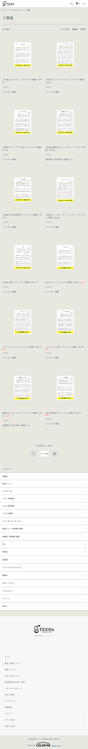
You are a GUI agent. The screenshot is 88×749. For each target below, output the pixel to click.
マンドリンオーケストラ (11, 567)
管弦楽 (5, 552)
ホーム (4, 10)
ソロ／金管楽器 (8, 506)
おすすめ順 (65, 29)
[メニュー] (84, 3)
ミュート (5, 598)
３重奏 (28, 10)
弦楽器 (5, 560)
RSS (6, 695)
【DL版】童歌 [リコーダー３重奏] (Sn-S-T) (20, 282)
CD (3, 544)
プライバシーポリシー (13, 688)
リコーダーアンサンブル (16, 10)
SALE (4, 606)
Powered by (44, 744)
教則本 (5, 575)
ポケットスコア (8, 583)
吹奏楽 (5, 476)
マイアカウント (11, 701)
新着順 (83, 29)
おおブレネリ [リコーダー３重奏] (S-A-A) (65, 282)
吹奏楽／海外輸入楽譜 (10, 536)
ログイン (8, 713)
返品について (10, 670)
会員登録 (8, 707)
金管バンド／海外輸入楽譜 (12, 529)
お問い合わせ (10, 726)
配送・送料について (12, 663)
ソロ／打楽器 (7, 513)
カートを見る (10, 720)
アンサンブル (7, 491)
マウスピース (7, 591)
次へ (55, 454)
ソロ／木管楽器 (8, 498)
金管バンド (6, 484)
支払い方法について (12, 676)
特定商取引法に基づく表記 (15, 682)
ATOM (12, 695)
